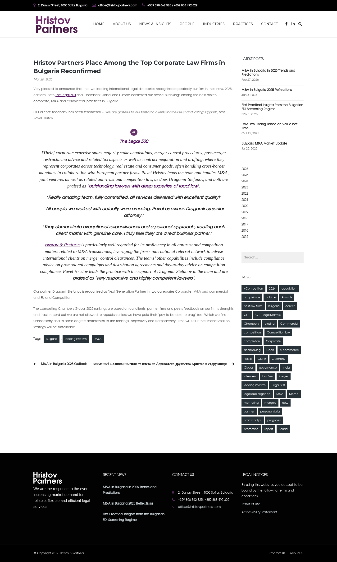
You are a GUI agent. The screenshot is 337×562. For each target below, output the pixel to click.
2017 (244, 224)
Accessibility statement (259, 512)
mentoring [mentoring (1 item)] (251, 402)
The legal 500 (65, 95)
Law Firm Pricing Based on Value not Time (269, 126)
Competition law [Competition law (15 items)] (278, 332)
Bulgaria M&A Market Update (264, 143)
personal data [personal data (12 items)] (270, 411)
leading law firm (76, 339)
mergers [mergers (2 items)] (270, 402)
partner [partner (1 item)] (249, 411)
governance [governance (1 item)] (268, 367)
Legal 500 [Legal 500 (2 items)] (278, 385)
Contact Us (277, 553)
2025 (244, 175)
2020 (244, 206)
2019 (244, 212)
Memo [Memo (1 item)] (293, 394)
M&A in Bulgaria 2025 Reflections (266, 90)
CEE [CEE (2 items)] (247, 315)
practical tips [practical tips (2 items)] (252, 420)
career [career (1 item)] (290, 306)
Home (99, 24)
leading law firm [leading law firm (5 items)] (255, 385)
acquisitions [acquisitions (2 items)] (252, 297)
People (187, 24)
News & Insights (155, 24)
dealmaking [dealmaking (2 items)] (252, 350)
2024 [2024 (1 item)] (272, 288)
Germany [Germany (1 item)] (279, 359)
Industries (214, 24)
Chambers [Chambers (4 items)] (251, 323)
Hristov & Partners (62, 245)
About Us (122, 24)
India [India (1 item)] (286, 367)
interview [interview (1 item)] (250, 376)
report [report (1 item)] (268, 429)
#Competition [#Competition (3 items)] (253, 288)
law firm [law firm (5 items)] (267, 376)
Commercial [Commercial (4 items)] (289, 323)
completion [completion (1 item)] (252, 341)
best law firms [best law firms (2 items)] (253, 306)
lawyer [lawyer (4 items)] (283, 376)
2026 (244, 169)
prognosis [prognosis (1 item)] (274, 420)
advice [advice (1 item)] (271, 297)
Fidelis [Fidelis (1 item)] (248, 359)
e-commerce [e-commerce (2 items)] (289, 350)
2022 (244, 193)
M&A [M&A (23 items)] (279, 394)
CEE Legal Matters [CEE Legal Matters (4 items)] (268, 315)
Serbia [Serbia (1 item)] (283, 429)
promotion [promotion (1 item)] (251, 429)
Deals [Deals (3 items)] (270, 350)
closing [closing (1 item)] (269, 323)
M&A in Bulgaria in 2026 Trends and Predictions (268, 72)
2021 (244, 199)
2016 (244, 230)
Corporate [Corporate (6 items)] (273, 341)
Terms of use (250, 504)
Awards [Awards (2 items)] (287, 297)
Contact (269, 24)
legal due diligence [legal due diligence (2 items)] (257, 394)
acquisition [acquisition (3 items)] (289, 288)
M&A (98, 339)
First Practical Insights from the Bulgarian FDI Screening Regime (272, 107)
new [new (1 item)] (285, 402)
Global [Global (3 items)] (248, 367)
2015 (244, 237)
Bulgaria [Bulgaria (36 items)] (273, 306)
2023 (244, 187)
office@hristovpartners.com (199, 507)
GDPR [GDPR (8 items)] (262, 359)
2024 (244, 181)
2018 (244, 218)
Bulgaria (51, 339)
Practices (243, 24)
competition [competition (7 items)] (252, 332)
